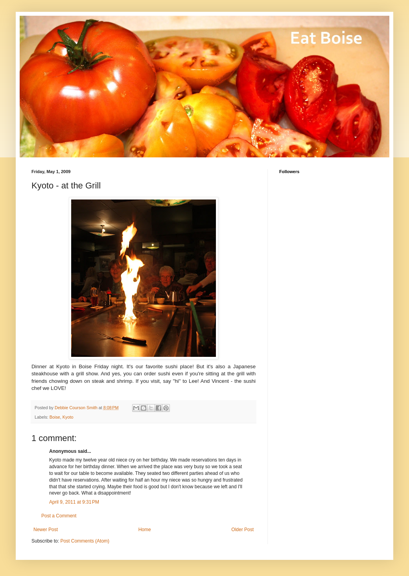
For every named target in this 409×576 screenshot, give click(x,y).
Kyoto (68, 417)
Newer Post (45, 529)
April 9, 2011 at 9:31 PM (74, 502)
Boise (55, 417)
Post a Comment (58, 516)
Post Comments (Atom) (84, 541)
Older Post (242, 529)
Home (144, 529)
